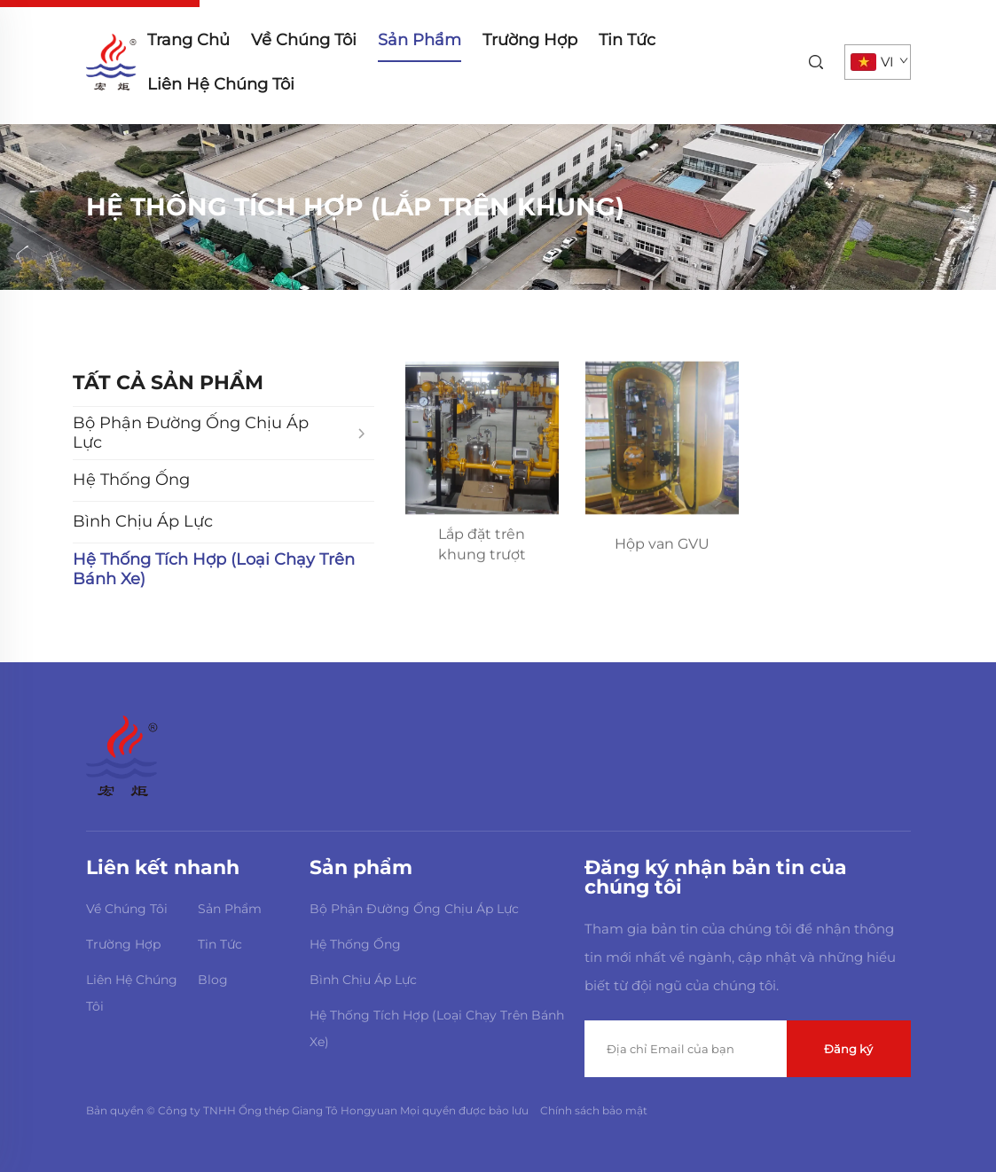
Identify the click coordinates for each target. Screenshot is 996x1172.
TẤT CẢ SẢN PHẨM (168, 383)
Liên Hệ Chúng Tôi (220, 84)
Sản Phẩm (419, 40)
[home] (111, 60)
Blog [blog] (213, 980)
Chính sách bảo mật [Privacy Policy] (593, 1110)
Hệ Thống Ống (355, 944)
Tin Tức (627, 40)
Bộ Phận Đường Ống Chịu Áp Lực (414, 909)
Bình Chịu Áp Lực (363, 980)
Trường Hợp (529, 40)
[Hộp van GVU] (662, 440)
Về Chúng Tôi (304, 40)
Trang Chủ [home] (188, 40)
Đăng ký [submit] (848, 1049)
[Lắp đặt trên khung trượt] (482, 440)
